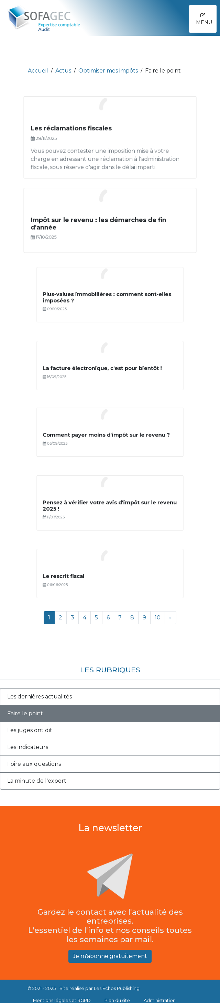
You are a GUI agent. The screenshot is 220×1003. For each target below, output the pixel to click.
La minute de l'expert (36, 781)
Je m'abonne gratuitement (110, 956)
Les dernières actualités (39, 696)
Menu (204, 19)
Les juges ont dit (29, 730)
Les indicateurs (27, 747)
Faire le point (25, 713)
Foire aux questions (34, 764)
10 (158, 617)
